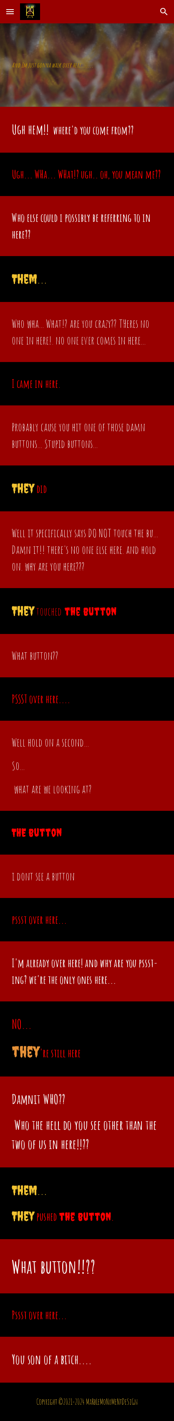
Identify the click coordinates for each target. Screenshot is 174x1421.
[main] (87, 65)
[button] (10, 11)
